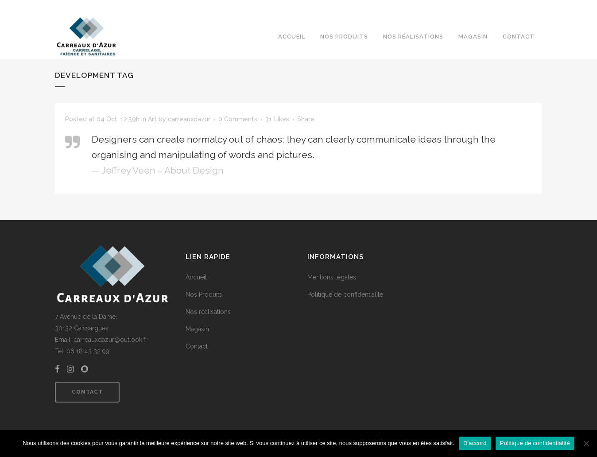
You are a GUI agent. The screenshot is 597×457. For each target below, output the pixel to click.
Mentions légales (331, 277)
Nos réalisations (208, 311)
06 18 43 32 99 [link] (87, 351)
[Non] (585, 443)
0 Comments (237, 119)
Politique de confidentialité (345, 294)
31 (277, 119)
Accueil (196, 277)
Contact (87, 392)
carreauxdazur (189, 119)
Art (152, 119)
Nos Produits (204, 294)
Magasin (197, 329)
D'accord (475, 443)
